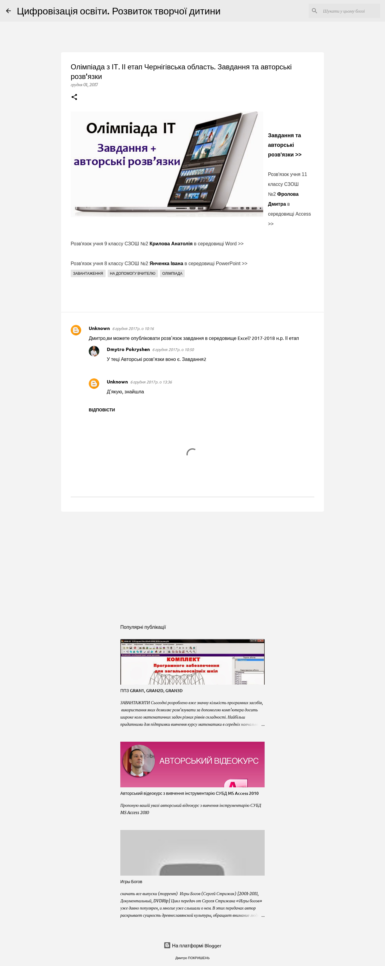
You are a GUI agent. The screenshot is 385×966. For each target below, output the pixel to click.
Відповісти (102, 409)
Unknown (99, 328)
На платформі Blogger (192, 945)
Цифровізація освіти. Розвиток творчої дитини (118, 11)
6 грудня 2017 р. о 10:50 (173, 349)
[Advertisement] (192, 563)
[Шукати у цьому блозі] (348, 11)
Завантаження (88, 273)
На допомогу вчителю (133, 273)
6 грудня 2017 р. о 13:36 (151, 381)
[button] (74, 97)
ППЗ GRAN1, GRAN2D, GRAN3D (151, 690)
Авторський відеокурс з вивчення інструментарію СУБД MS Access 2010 (189, 793)
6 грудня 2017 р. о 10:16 (133, 328)
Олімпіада (172, 273)
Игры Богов (131, 881)
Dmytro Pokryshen (128, 349)
